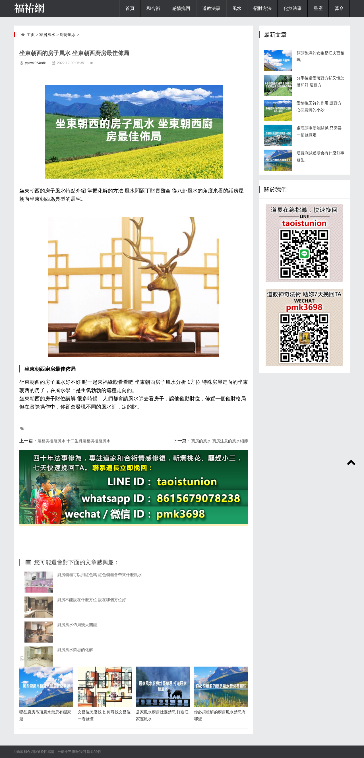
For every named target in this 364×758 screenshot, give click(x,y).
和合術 (153, 8)
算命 (339, 8)
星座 (318, 8)
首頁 (130, 8)
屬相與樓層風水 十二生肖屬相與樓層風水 (74, 441)
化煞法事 (293, 8)
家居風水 (47, 34)
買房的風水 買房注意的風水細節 (219, 441)
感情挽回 (181, 8)
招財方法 (262, 8)
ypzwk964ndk (35, 63)
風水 (236, 8)
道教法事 (211, 8)
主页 (31, 34)
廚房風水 (68, 34)
